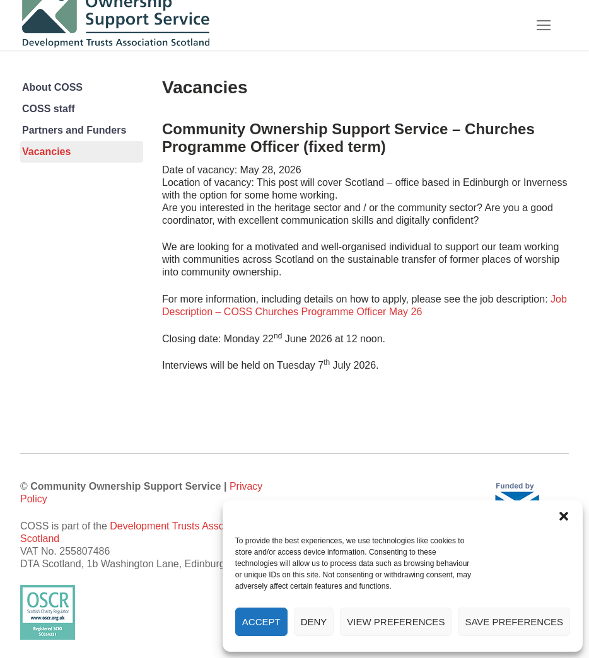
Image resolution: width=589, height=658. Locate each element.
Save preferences (514, 621)
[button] (563, 516)
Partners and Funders (74, 130)
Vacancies (46, 151)
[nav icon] (543, 25)
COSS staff (48, 108)
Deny (314, 621)
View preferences (396, 621)
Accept (261, 621)
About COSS (52, 87)
